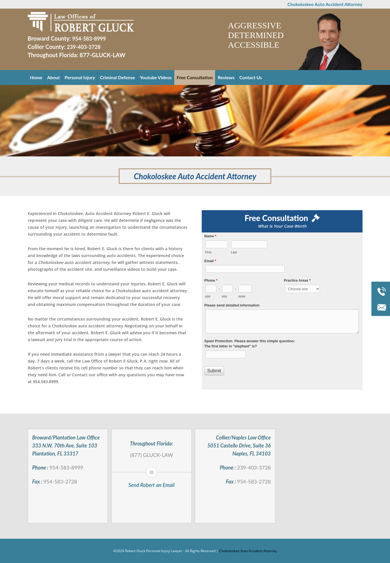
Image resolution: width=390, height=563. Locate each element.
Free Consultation (195, 77)
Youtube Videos (156, 77)
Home (36, 77)
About (53, 77)
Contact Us (250, 77)
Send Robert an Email (151, 485)
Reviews (226, 77)
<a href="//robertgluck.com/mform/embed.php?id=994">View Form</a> (282, 310)
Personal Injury (80, 77)
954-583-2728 (60, 481)
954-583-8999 (89, 38)
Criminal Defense (117, 77)
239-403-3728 (84, 47)
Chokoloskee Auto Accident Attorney (248, 550)
